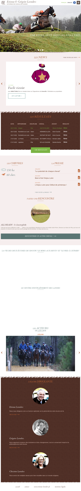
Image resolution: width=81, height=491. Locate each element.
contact (27, 486)
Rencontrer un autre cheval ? (40, 236)
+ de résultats (40, 150)
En (70, 2)
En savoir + (17, 96)
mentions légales (60, 486)
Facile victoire (16, 88)
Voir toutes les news (71, 58)
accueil (17, 486)
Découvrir (14, 415)
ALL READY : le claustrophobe (13, 225)
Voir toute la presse (43, 192)
